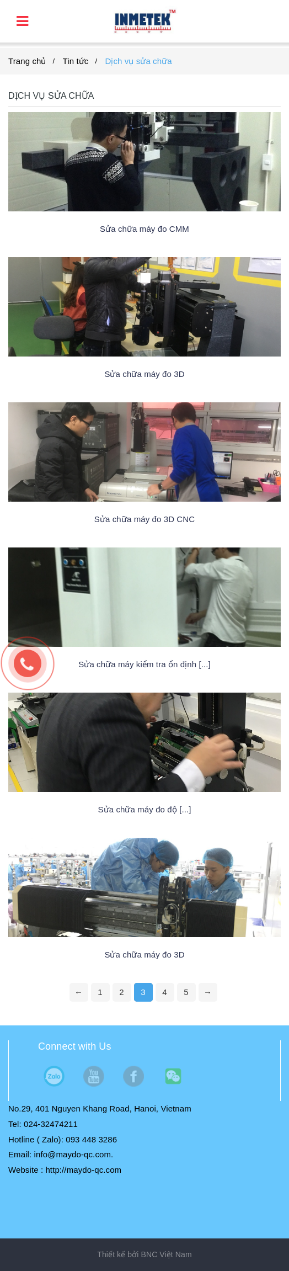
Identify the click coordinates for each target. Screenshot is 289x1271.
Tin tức (76, 61)
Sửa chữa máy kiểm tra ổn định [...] (144, 664)
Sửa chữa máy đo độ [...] (144, 809)
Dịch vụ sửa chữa (138, 61)
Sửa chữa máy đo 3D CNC (144, 519)
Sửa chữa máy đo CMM (144, 228)
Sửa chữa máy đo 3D (144, 374)
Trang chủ (27, 61)
